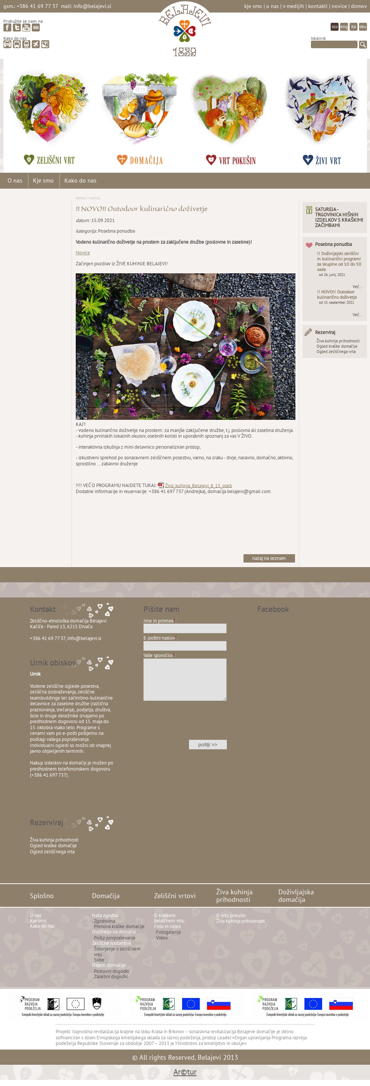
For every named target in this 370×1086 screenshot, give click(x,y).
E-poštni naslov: (161, 638)
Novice (339, 5)
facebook (7, 28)
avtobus (17, 44)
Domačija (147, 112)
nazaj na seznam (269, 558)
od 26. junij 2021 (332, 274)
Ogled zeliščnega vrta (336, 351)
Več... (358, 286)
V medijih (293, 5)
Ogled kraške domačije (337, 346)
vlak (26, 44)
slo (334, 26)
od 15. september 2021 (336, 302)
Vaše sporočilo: (160, 655)
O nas (272, 5)
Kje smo (253, 5)
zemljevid (45, 44)
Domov (359, 5)
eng (344, 26)
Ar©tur (185, 1072)
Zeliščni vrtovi (56, 112)
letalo (36, 44)
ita (353, 26)
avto (7, 44)
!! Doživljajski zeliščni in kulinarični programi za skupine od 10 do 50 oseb (339, 261)
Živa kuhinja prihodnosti (238, 112)
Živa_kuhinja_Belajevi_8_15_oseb (198, 485)
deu (362, 26)
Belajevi (185, 32)
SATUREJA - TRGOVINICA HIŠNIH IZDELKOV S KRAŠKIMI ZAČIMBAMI (339, 217)
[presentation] (185, 725)
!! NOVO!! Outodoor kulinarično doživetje (337, 294)
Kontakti (318, 5)
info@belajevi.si (92, 5)
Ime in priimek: (160, 621)
